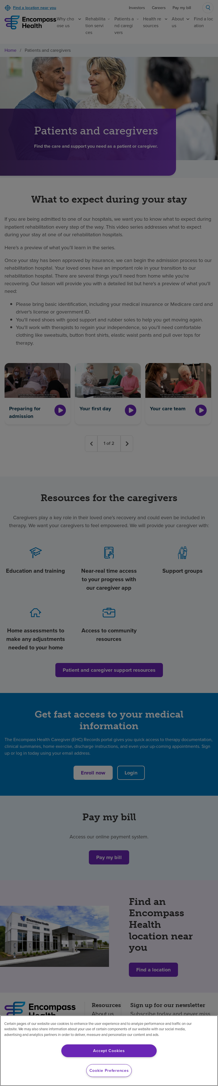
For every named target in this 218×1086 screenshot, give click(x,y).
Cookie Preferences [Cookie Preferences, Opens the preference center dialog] (109, 1070)
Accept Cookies (109, 1051)
